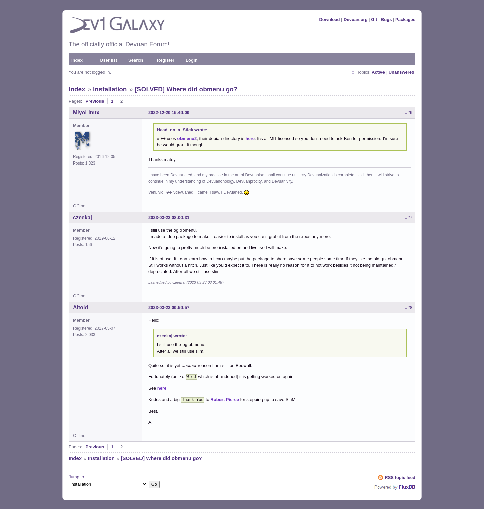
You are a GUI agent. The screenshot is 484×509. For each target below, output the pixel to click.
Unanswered (401, 72)
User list (108, 60)
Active (378, 72)
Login (191, 60)
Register (165, 60)
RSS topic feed (400, 476)
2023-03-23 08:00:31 (168, 217)
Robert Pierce (224, 398)
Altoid (80, 307)
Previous (94, 101)
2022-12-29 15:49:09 (168, 112)
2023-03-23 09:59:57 (168, 307)
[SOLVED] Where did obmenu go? (186, 89)
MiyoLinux (86, 112)
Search (135, 60)
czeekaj (82, 217)
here (250, 138)
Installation (110, 89)
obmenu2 (187, 138)
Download (329, 19)
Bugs (386, 19)
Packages (405, 19)
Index (77, 60)
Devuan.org (356, 19)
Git (374, 19)
